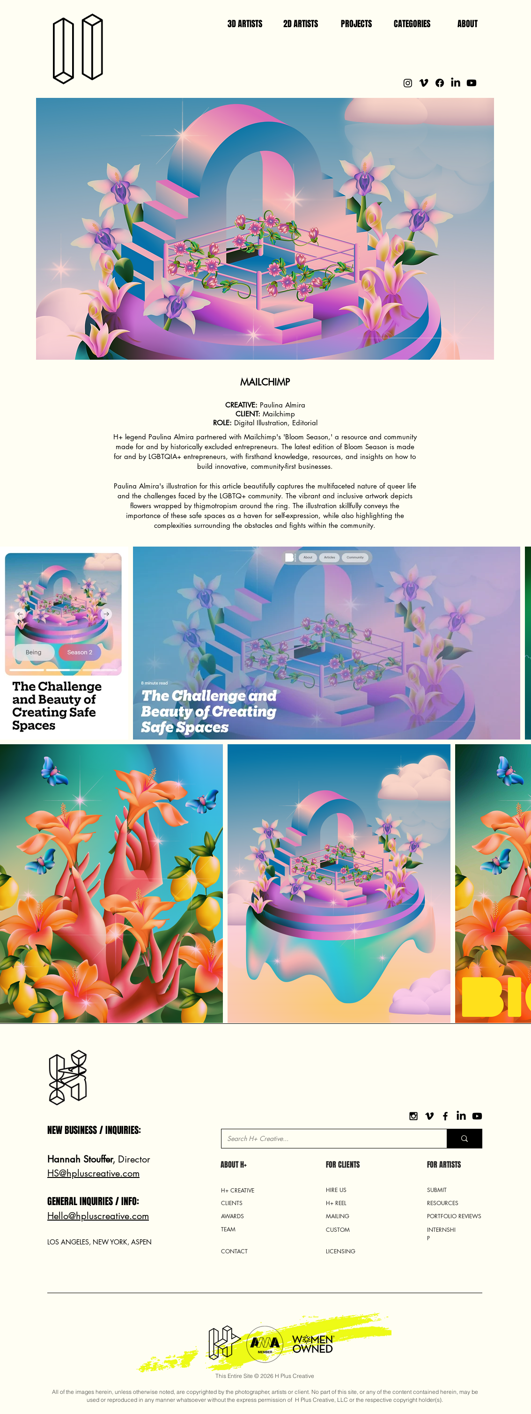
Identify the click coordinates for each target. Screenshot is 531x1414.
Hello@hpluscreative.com (98, 1216)
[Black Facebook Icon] (445, 1116)
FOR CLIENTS (343, 1164)
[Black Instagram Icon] (413, 1116)
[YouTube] (477, 1116)
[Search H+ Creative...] (327, 1138)
